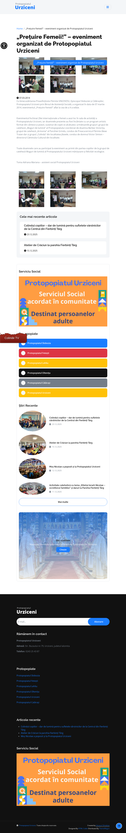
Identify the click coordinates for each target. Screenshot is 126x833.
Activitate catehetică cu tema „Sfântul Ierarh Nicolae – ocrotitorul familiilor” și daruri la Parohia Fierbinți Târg (77, 486)
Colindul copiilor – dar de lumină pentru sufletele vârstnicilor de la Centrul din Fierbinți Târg (74, 419)
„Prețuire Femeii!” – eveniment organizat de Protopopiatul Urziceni (59, 43)
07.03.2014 (23, 97)
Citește (63, 549)
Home (20, 28)
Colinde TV (12, 338)
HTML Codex (83, 828)
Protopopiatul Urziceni (28, 697)
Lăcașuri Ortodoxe (103, 825)
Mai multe (63, 501)
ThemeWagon (104, 828)
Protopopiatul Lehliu (27, 686)
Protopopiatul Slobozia (28, 675)
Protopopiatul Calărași (28, 702)
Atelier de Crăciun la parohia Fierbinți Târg (50, 245)
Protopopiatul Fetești (27, 680)
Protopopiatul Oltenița (28, 691)
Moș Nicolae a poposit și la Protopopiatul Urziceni (74, 466)
